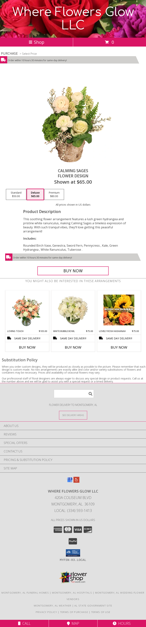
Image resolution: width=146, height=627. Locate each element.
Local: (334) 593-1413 (73, 510)
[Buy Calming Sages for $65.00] (73, 270)
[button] (73, 553)
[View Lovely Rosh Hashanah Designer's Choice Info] (118, 310)
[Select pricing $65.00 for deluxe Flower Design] (35, 194)
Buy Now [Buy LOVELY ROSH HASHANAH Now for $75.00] (119, 347)
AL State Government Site (93, 605)
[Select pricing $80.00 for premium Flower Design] (54, 194)
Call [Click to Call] (24, 623)
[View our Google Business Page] (70, 481)
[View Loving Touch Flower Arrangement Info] (27, 310)
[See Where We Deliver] (73, 415)
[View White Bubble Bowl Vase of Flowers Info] (73, 310)
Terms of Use (100, 612)
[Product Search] (74, 394)
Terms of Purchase (74, 612)
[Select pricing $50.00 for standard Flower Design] (16, 194)
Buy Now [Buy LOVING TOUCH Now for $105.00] (27, 347)
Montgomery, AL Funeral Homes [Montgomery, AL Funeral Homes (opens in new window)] (25, 592)
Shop (36, 42)
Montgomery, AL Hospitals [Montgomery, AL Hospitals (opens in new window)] (72, 592)
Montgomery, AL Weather (52, 605)
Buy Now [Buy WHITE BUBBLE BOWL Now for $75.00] (73, 347)
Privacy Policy (46, 612)
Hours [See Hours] (122, 623)
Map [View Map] (73, 623)
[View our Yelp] (76, 481)
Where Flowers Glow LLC (73, 19)
